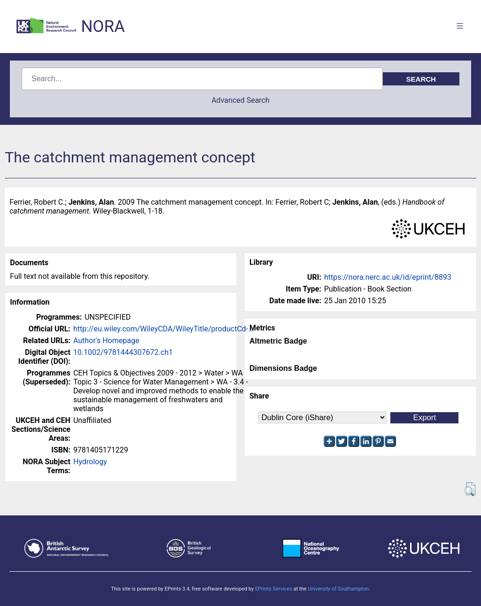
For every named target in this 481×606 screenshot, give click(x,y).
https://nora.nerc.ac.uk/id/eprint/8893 (387, 277)
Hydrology (90, 461)
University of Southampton (338, 589)
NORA (102, 26)
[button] (470, 489)
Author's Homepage (106, 340)
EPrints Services (273, 589)
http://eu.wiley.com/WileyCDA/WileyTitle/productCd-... (163, 328)
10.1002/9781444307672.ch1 (123, 352)
